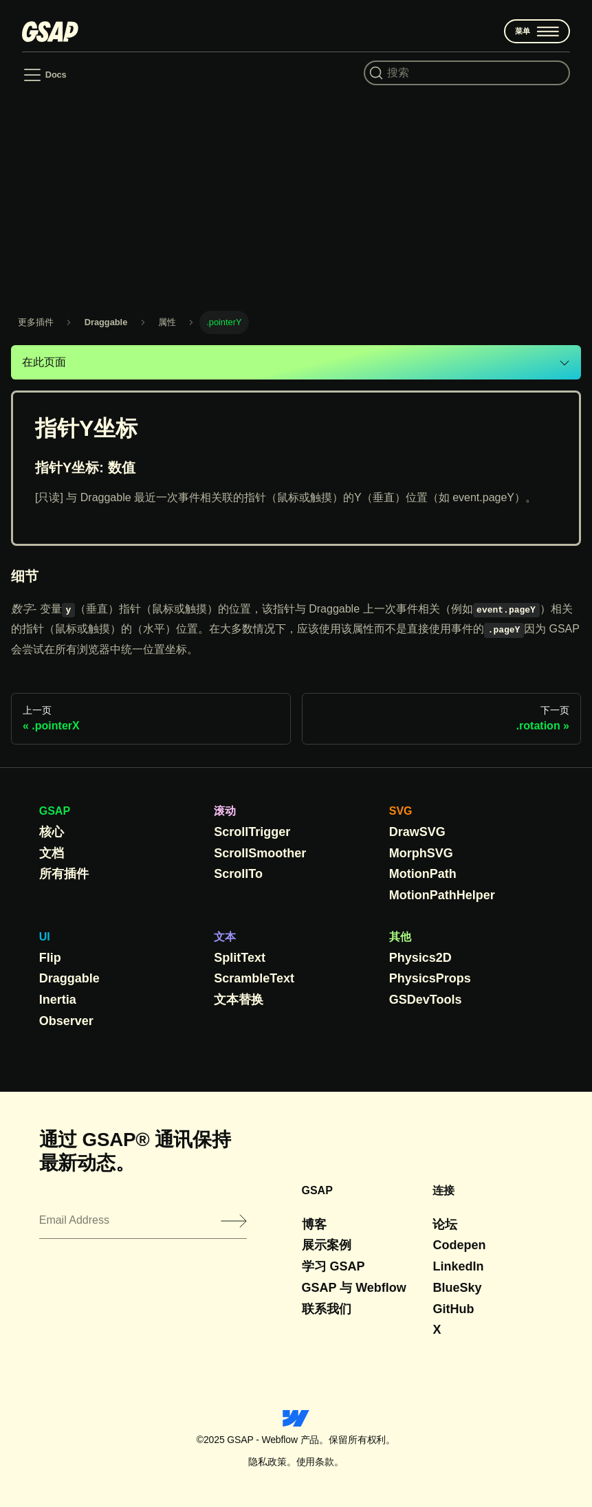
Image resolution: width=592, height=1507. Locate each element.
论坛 (444, 1224)
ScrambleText (254, 978)
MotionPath (423, 874)
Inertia (57, 999)
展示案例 (326, 1245)
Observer (66, 1021)
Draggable (69, 978)
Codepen (458, 1245)
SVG (401, 811)
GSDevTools (425, 999)
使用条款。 (320, 1461)
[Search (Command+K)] (467, 72)
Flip (50, 958)
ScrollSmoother (260, 853)
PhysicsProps (430, 978)
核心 (51, 832)
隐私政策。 (272, 1461)
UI (44, 937)
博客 (314, 1224)
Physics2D (420, 958)
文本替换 (238, 999)
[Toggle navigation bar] (44, 75)
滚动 (225, 811)
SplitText (239, 958)
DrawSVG (417, 832)
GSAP (54, 811)
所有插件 (64, 874)
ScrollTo (238, 874)
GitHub (453, 1309)
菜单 (537, 31)
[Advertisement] (296, 196)
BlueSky (456, 1288)
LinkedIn (457, 1266)
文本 (225, 937)
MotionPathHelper (442, 895)
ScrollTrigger (252, 832)
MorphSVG (421, 853)
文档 (51, 853)
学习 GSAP (333, 1266)
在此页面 (44, 362)
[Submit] (234, 1221)
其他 (400, 937)
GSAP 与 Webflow (354, 1288)
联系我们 (326, 1309)
